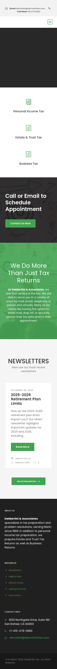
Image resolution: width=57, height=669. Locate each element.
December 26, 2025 (22, 390)
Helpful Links (15, 576)
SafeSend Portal (17, 589)
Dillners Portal (16, 582)
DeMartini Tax (23, 458)
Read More (22, 447)
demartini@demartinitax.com (30, 8)
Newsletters (22, 462)
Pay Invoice (15, 595)
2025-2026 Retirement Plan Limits (26, 399)
